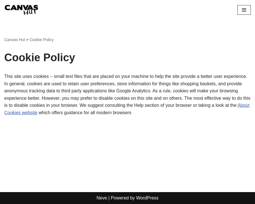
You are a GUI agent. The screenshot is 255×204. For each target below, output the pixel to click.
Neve (101, 198)
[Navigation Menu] (244, 10)
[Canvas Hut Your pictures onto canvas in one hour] (21, 10)
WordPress (147, 198)
